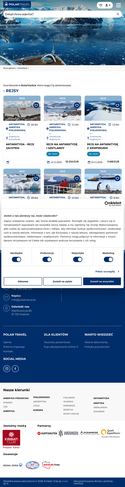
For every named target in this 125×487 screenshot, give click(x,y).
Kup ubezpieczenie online (59, 346)
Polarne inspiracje (14, 346)
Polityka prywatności (97, 346)
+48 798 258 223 (21, 288)
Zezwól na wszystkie (102, 281)
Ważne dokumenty (96, 342)
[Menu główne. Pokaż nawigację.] (118, 5)
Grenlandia (100, 407)
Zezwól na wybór (62, 281)
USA (5, 406)
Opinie (7, 342)
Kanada (7, 402)
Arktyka (98, 403)
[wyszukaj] (118, 13)
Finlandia (69, 397)
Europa (38, 410)
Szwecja (68, 409)
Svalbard (98, 411)
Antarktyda (101, 398)
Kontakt (8, 351)
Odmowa (23, 281)
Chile (36, 405)
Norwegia (69, 405)
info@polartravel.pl (23, 299)
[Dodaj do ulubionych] (36, 105)
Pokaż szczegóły (105, 271)
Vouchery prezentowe (57, 342)
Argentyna (39, 401)
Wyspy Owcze (71, 414)
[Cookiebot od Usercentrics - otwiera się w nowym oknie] (107, 203)
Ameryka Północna (16, 398)
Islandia (68, 401)
